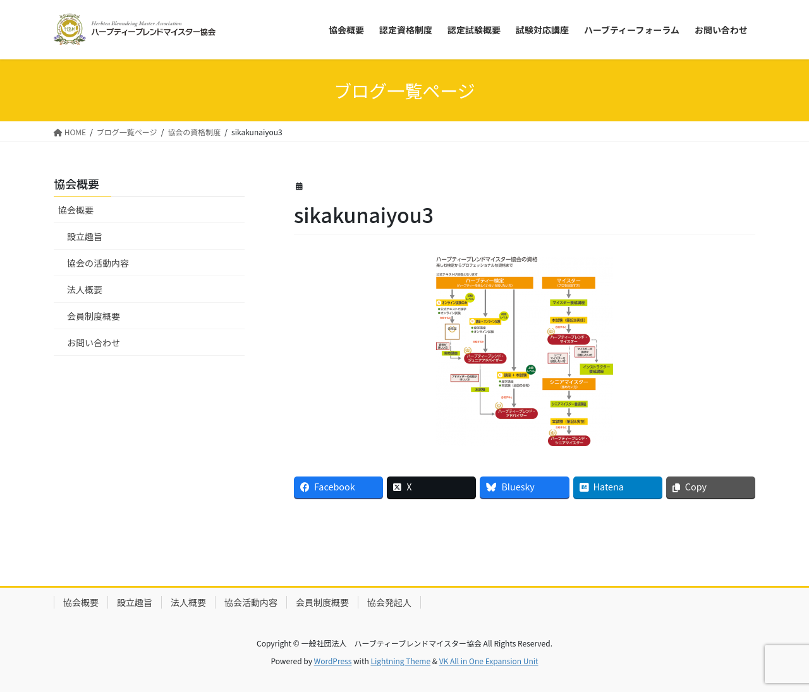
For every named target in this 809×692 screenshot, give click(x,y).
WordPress (333, 660)
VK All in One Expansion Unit (488, 660)
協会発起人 (389, 602)
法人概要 (84, 289)
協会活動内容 (250, 602)
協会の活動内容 (98, 263)
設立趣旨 (84, 236)
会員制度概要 (93, 316)
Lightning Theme (400, 660)
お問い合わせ (93, 342)
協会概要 (76, 209)
